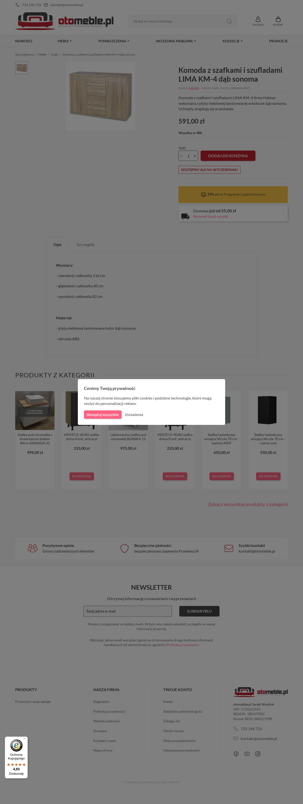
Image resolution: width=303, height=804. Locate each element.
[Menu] (25, 739)
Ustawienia (133, 414)
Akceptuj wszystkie (102, 414)
